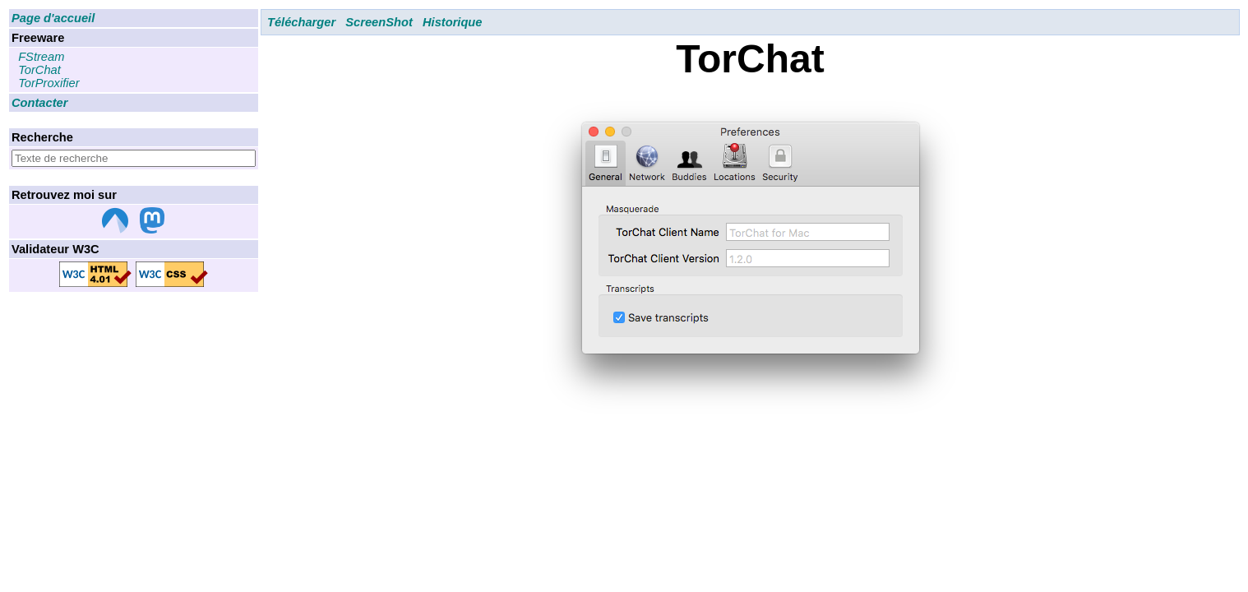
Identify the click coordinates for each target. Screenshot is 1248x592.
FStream (41, 56)
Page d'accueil (53, 18)
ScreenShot (378, 22)
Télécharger (301, 22)
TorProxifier (48, 83)
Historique (452, 22)
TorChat (39, 69)
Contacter (39, 102)
